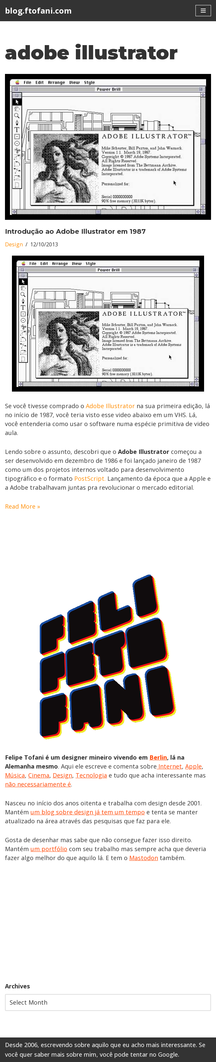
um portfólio (48, 849)
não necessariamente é (38, 784)
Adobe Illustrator (110, 406)
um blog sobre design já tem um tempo (87, 812)
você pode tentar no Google (139, 1054)
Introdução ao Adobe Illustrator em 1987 (75, 231)
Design (14, 244)
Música (15, 775)
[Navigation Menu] (203, 10)
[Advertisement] (108, 922)
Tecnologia (91, 775)
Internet (169, 766)
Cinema (38, 775)
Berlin (158, 757)
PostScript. (90, 478)
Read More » (22, 506)
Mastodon (143, 858)
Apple (193, 766)
